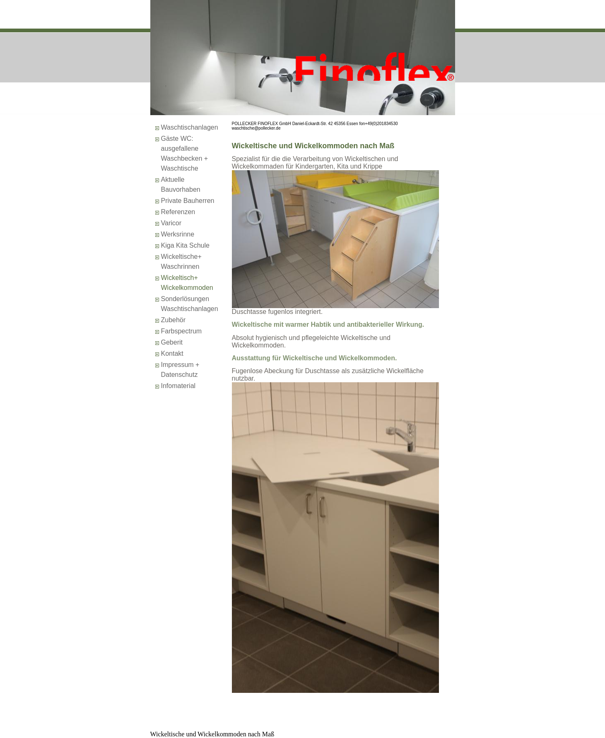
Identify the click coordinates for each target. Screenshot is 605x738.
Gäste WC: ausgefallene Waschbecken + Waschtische (184, 153)
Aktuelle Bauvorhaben (180, 184)
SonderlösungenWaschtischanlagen (189, 303)
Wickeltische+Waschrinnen (181, 261)
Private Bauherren (188, 200)
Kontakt (172, 353)
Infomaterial (178, 385)
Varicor (171, 223)
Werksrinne (178, 234)
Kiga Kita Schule (185, 245)
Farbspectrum (181, 331)
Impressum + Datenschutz (180, 369)
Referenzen (178, 211)
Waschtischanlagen (189, 127)
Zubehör (173, 319)
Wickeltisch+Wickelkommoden (187, 282)
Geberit (172, 342)
